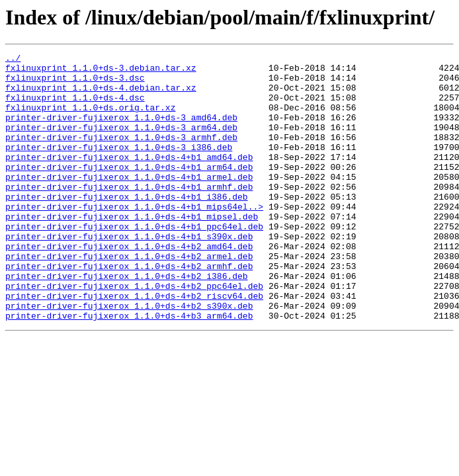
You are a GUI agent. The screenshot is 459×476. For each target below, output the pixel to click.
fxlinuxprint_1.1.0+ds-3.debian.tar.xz (100, 71)
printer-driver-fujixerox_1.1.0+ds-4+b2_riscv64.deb (134, 345)
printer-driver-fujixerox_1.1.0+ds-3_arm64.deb (121, 143)
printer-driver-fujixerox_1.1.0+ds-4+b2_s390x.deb (129, 357)
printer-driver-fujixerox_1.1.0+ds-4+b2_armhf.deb (129, 309)
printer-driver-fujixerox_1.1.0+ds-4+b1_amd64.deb (129, 178)
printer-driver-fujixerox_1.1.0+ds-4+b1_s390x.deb (129, 274)
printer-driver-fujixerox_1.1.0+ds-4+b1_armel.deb (129, 202)
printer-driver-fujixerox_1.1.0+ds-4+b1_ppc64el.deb (134, 262)
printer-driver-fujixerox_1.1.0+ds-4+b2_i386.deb (126, 321)
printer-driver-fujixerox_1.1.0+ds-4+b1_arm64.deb (129, 190)
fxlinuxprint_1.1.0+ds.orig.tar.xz (90, 119)
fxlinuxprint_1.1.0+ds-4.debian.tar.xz (100, 95)
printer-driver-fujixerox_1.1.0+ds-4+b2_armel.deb (129, 297)
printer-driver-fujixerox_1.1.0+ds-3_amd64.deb (121, 131)
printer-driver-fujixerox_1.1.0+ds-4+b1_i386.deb (126, 226)
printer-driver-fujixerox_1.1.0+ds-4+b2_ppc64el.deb (134, 333)
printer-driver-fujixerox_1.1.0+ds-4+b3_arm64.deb (129, 369)
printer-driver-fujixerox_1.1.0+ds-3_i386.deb (118, 167)
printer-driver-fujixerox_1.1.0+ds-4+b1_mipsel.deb (131, 250)
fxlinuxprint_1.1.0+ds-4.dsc (75, 107)
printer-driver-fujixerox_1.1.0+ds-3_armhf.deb (121, 155)
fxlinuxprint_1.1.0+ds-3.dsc (75, 83)
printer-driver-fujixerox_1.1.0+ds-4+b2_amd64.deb (129, 286)
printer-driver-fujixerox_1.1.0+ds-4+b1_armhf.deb (129, 214)
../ (13, 59)
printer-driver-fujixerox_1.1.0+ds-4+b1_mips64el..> (134, 238)
